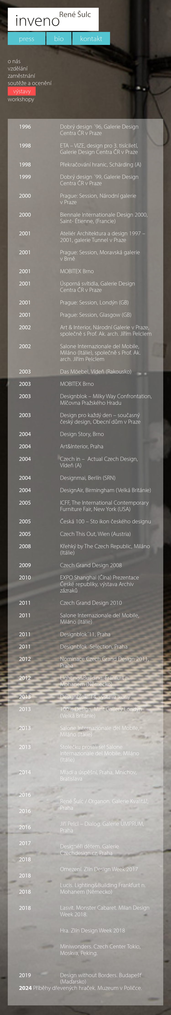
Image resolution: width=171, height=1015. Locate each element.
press (26, 38)
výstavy (22, 91)
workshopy (21, 99)
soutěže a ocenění (29, 83)
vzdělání (17, 68)
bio (59, 38)
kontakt (91, 38)
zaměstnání (21, 75)
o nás (14, 61)
